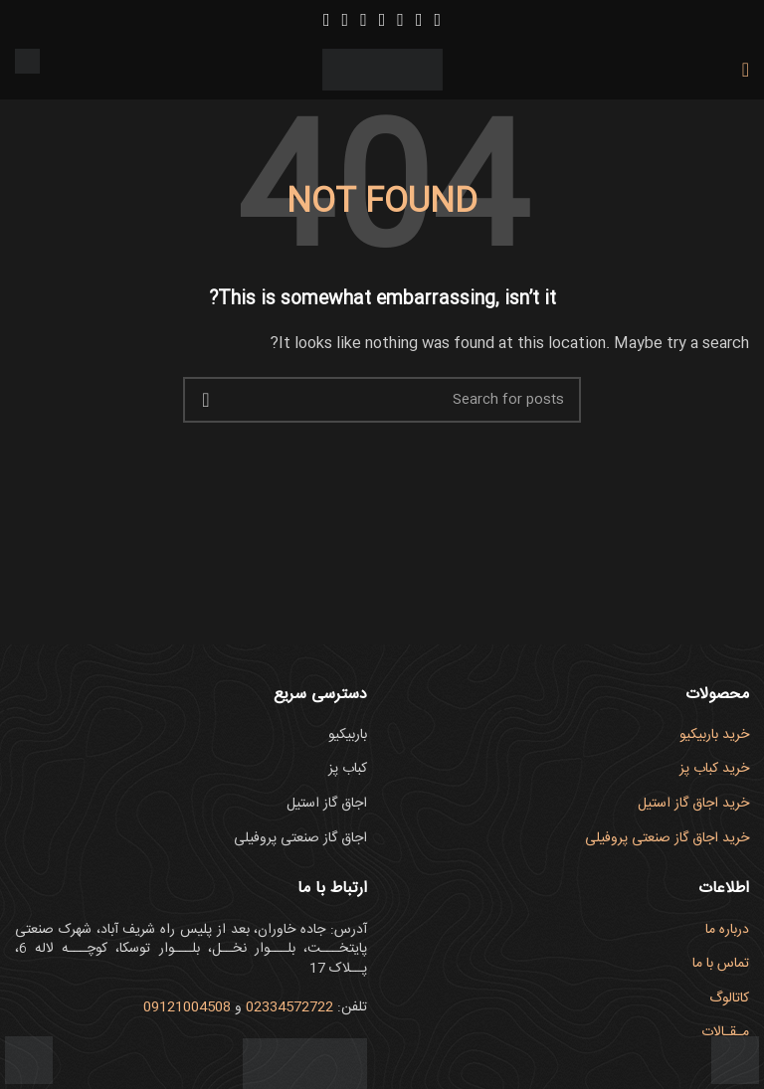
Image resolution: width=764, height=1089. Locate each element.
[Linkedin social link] (345, 20)
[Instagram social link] (419, 20)
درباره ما (727, 930)
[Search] (382, 400)
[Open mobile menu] (745, 70)
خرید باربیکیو (714, 735)
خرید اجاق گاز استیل (693, 804)
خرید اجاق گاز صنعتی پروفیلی (667, 838)
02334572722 (289, 1007)
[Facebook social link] (437, 20)
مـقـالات (725, 1032)
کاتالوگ (729, 998)
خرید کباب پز (714, 769)
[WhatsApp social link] (326, 20)
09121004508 (187, 1007)
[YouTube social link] (400, 20)
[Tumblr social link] (363, 20)
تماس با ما (720, 964)
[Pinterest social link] (382, 20)
